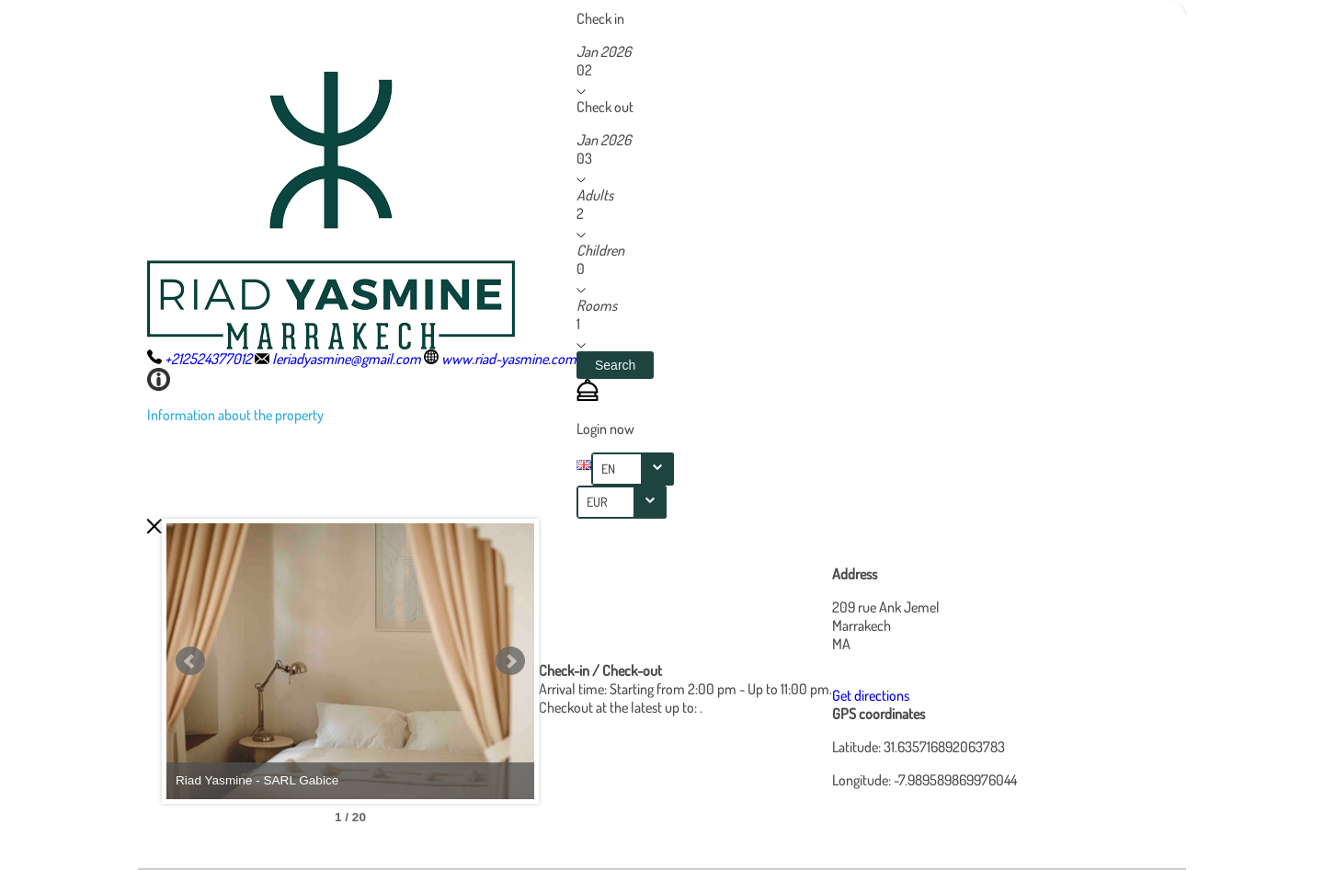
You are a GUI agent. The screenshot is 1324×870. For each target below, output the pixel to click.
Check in (600, 18)
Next (510, 661)
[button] (615, 365)
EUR (597, 501)
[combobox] (632, 469)
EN (608, 468)
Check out (604, 106)
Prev (190, 661)
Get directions (870, 695)
